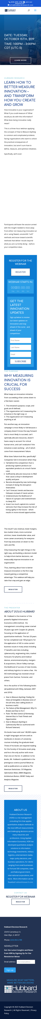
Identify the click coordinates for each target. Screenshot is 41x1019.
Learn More (20, 60)
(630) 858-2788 (17, 2)
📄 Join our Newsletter (23, 2)
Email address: (10, 962)
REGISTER (20, 272)
